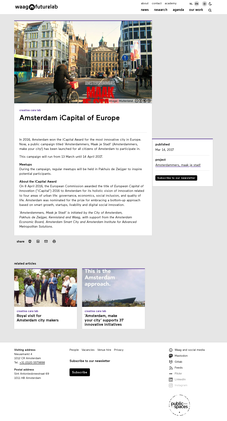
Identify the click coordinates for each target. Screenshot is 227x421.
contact (157, 3)
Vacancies (88, 349)
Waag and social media (187, 350)
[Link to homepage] (36, 7)
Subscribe (79, 372)
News (145, 10)
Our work (196, 10)
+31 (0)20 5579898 (32, 362)
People (74, 349)
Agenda (178, 10)
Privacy (118, 349)
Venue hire (104, 349)
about (144, 3)
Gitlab (175, 362)
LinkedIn (177, 379)
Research (160, 10)
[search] (210, 10)
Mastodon (178, 356)
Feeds (176, 368)
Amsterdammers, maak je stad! (178, 165)
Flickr (175, 374)
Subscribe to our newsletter (176, 177)
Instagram (178, 385)
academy (170, 3)
